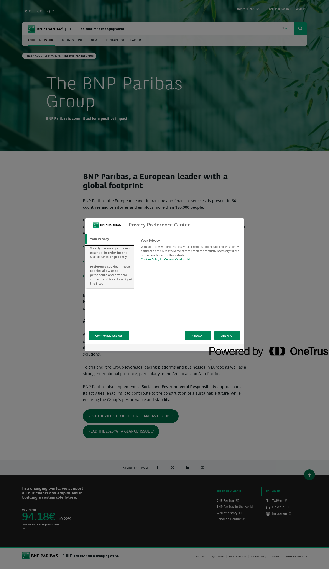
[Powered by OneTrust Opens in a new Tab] (225, 348)
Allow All (227, 336)
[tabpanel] (190, 251)
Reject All (198, 336)
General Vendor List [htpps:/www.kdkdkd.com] (177, 259)
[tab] (109, 239)
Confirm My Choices (108, 336)
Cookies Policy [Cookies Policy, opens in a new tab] (150, 259)
